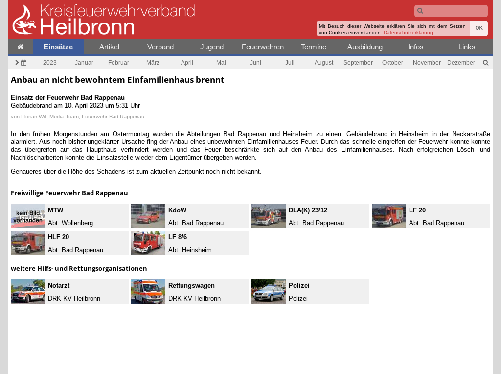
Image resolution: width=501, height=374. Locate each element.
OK (479, 28)
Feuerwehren (263, 47)
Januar (84, 62)
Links (467, 47)
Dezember (461, 62)
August (324, 62)
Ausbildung (365, 47)
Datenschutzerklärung (408, 32)
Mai (221, 62)
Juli (290, 62)
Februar (118, 62)
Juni (255, 62)
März (152, 62)
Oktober (392, 62)
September (358, 62)
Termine (313, 47)
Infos (416, 47)
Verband (160, 47)
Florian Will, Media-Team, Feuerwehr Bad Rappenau (82, 116)
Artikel (109, 47)
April (187, 62)
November (427, 62)
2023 (50, 62)
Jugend (212, 47)
